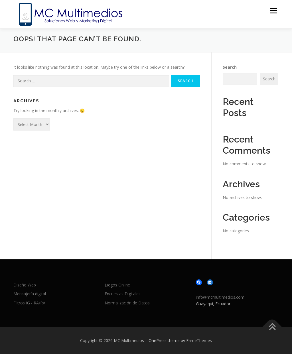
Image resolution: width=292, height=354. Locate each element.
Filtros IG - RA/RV (29, 303)
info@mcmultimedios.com (220, 297)
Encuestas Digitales (123, 293)
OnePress (158, 340)
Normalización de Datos (127, 303)
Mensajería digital (29, 293)
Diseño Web (24, 285)
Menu (274, 10)
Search (230, 67)
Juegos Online (117, 285)
